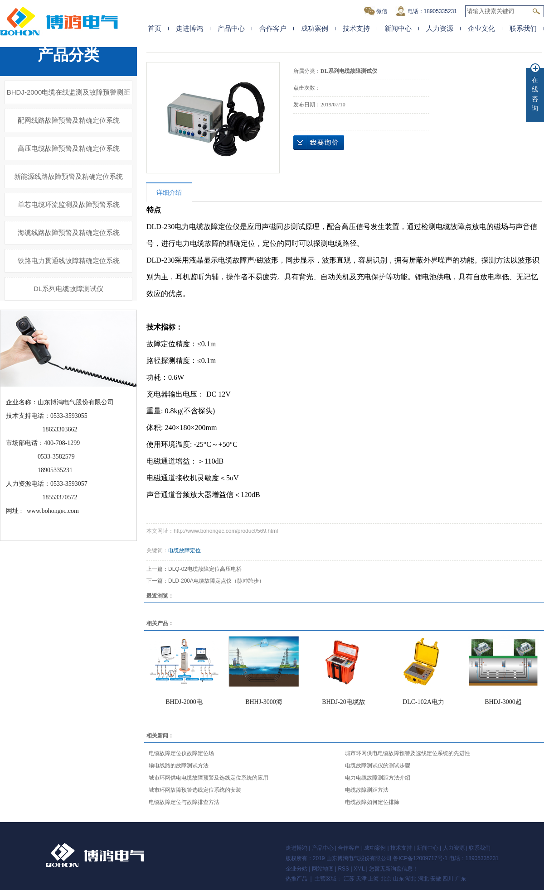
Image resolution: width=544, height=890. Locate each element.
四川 (447, 879)
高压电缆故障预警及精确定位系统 (69, 148)
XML (359, 869)
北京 (386, 879)
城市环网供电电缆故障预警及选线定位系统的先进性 (407, 753)
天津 (361, 879)
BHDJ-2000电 (184, 702)
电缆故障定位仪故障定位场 (181, 753)
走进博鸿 (189, 28)
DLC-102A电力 (423, 702)
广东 (460, 879)
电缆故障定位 (184, 550)
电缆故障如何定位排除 (372, 802)
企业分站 (296, 869)
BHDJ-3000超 (503, 702)
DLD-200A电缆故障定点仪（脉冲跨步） (216, 581)
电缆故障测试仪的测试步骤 (377, 765)
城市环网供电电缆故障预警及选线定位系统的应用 (208, 778)
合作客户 (273, 28)
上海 (373, 879)
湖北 (410, 879)
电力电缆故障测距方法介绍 (377, 778)
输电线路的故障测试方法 (179, 765)
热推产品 (296, 879)
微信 (375, 11)
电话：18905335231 (426, 11)
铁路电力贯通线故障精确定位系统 (69, 260)
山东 (398, 879)
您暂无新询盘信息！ (393, 869)
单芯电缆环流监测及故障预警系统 (69, 204)
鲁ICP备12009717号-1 (420, 858)
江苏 (349, 879)
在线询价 (318, 142)
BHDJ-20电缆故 (343, 702)
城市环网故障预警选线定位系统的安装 (195, 790)
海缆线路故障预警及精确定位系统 (69, 232)
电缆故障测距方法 (367, 790)
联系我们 (523, 28)
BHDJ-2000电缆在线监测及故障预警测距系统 (69, 96)
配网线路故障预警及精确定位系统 (69, 120)
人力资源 (439, 28)
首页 (154, 28)
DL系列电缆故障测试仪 (68, 288)
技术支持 (356, 28)
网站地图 (323, 869)
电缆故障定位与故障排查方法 (184, 802)
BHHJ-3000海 (263, 702)
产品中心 (231, 28)
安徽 (435, 879)
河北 (423, 879)
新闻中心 (398, 28)
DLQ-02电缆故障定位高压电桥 (205, 569)
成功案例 (314, 28)
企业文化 (481, 28)
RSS (343, 869)
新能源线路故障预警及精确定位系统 (68, 176)
